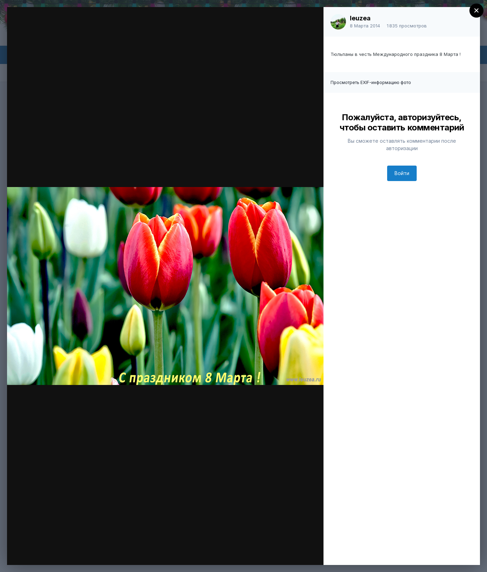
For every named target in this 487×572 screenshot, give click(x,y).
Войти (402, 173)
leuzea (360, 18)
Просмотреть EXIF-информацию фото (371, 82)
